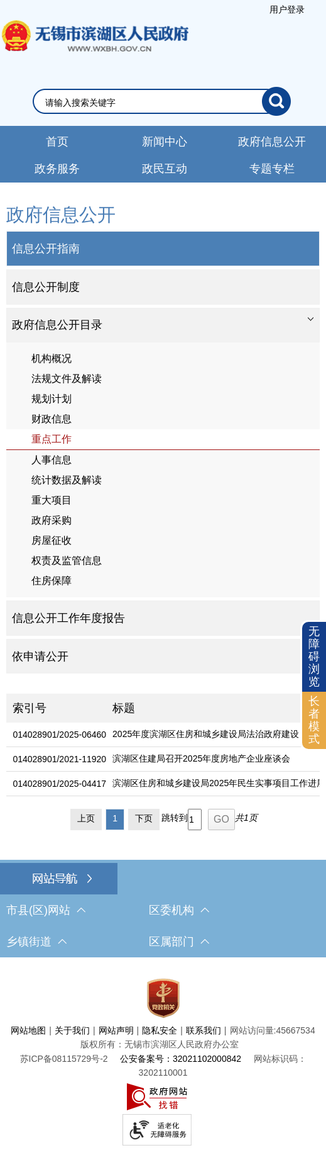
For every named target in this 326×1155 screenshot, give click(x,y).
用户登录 (287, 9)
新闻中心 (164, 141)
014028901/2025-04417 (59, 784)
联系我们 (203, 1030)
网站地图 (28, 1030)
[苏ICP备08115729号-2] (64, 1059)
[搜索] (276, 101)
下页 (144, 818)
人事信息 (51, 459)
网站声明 (116, 1030)
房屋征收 (51, 540)
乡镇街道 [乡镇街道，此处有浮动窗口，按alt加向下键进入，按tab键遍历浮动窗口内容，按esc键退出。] (36, 941)
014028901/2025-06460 (59, 735)
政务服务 (57, 168)
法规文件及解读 (66, 378)
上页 (86, 818)
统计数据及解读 (66, 480)
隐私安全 (159, 1030)
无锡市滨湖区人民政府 (94, 48)
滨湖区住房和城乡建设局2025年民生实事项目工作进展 (218, 783)
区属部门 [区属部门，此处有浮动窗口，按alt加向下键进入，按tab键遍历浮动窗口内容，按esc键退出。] (179, 941)
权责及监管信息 (66, 560)
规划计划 (51, 398)
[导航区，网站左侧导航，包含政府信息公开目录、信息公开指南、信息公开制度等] (162, 437)
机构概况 (51, 358)
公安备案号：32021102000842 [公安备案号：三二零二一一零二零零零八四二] (180, 1059)
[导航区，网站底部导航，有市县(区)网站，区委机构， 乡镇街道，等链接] (163, 910)
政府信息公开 (272, 141)
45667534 (295, 1030)
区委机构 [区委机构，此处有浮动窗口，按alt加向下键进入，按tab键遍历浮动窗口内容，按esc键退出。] (179, 910)
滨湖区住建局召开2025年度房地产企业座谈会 (201, 758)
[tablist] (162, 325)
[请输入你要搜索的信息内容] (153, 102)
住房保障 (51, 580)
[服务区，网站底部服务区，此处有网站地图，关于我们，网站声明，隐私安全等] (163, 1059)
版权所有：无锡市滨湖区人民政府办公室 (159, 1044)
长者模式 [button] (314, 720)
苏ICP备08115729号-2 (64, 1059)
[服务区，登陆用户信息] (287, 9)
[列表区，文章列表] (162, 764)
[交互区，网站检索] (163, 101)
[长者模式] (314, 720)
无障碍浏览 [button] (314, 656)
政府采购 (51, 520)
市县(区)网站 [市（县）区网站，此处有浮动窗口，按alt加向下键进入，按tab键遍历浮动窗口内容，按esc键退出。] (45, 910)
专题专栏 (272, 168)
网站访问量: (253, 1030)
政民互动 (164, 168)
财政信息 (51, 419)
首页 (57, 141)
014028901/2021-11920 (59, 759)
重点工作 (51, 439)
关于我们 (72, 1030)
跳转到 (174, 818)
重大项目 (51, 500)
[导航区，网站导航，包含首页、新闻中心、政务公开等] (163, 154)
